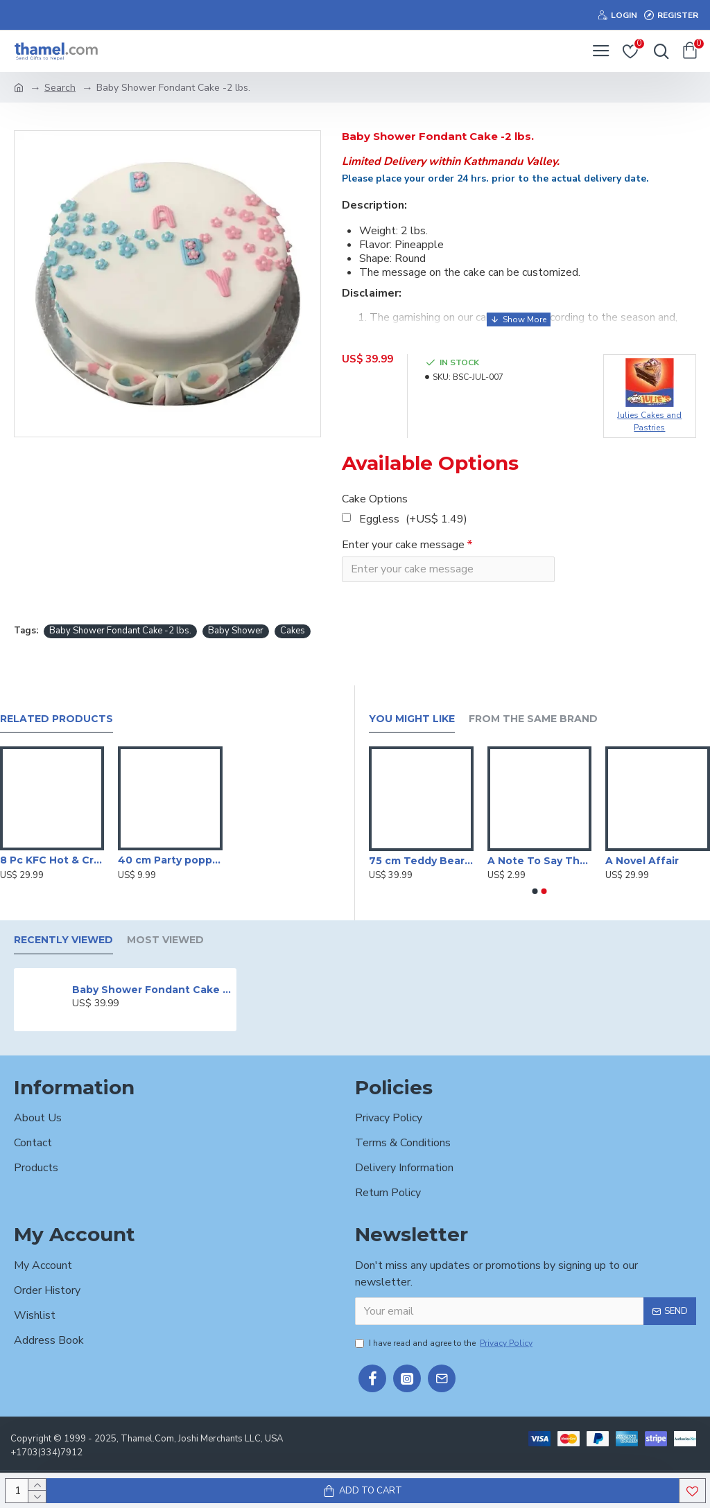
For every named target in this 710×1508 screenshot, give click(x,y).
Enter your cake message (403, 544)
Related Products (56, 719)
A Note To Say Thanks (539, 860)
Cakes (292, 631)
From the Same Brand (533, 719)
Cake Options (375, 499)
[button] (535, 891)
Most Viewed (165, 940)
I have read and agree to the (445, 1343)
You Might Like (412, 719)
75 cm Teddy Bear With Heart (421, 860)
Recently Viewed (63, 940)
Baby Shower (235, 631)
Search (60, 87)
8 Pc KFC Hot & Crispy (52, 860)
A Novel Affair (642, 860)
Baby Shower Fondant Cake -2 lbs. (120, 631)
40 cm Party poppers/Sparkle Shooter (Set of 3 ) (170, 860)
